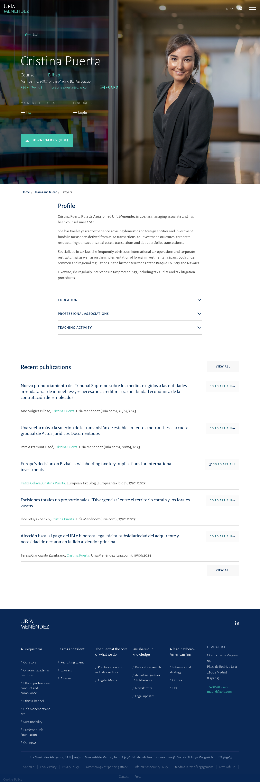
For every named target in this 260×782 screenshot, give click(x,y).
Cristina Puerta (63, 424)
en (227, 9)
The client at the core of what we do (111, 652)
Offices (177, 680)
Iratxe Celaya (31, 497)
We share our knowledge (142, 652)
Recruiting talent (72, 662)
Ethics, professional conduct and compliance (35, 688)
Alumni (65, 678)
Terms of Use (227, 767)
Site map (28, 767)
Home (26, 192)
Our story (30, 662)
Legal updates (144, 696)
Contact (124, 776)
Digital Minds (107, 680)
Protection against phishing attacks (107, 767)
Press (137, 776)
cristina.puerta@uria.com (71, 87)
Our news (30, 743)
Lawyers (66, 670)
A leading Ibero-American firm (182, 652)
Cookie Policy (48, 767)
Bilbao (54, 75)
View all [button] (223, 380)
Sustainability (33, 722)
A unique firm (31, 649)
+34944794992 (31, 87)
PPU (175, 688)
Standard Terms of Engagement (193, 767)
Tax (28, 112)
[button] (31, 35)
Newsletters (143, 688)
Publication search (147, 667)
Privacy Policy (70, 767)
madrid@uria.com (219, 691)
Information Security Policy (151, 767)
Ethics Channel (33, 701)
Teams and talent (46, 192)
